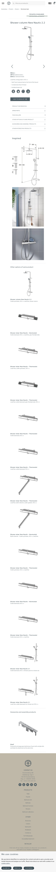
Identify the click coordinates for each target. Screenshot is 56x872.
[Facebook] (20, 784)
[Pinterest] (27, 784)
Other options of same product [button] (29, 119)
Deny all (18, 868)
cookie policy (5, 863)
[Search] (13, 3)
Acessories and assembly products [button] (29, 124)
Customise (29, 868)
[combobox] (30, 3)
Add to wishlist (20, 99)
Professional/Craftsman (37, 16)
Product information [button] (29, 106)
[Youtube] (35, 784)
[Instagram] (31, 784)
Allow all (6, 868)
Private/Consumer (36, 14)
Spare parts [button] (29, 110)
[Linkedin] (23, 784)
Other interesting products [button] (29, 128)
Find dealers (29, 115)
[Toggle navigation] (3, 3)
